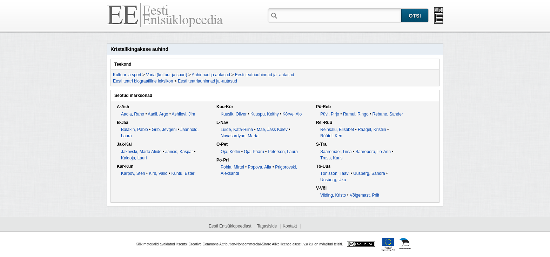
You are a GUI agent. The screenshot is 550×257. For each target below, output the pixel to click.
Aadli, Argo (158, 114)
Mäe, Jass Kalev (272, 129)
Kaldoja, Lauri (134, 158)
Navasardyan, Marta (240, 135)
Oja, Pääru (254, 151)
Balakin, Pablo (134, 129)
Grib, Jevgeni (164, 129)
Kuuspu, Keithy (264, 114)
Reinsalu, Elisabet (337, 129)
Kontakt (290, 226)
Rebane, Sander (387, 114)
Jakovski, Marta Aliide (141, 151)
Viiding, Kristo (333, 195)
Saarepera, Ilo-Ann (373, 151)
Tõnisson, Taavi (334, 173)
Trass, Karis (331, 158)
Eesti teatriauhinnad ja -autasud (264, 74)
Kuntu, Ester (182, 173)
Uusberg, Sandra (369, 173)
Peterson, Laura (282, 151)
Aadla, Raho (132, 114)
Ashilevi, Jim (183, 114)
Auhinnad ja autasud (211, 74)
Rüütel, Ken (331, 135)
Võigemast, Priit (364, 195)
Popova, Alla (259, 167)
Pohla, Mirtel (232, 167)
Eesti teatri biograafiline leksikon (143, 81)
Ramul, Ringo (356, 114)
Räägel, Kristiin (372, 129)
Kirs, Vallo (158, 173)
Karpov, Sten (133, 173)
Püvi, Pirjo (329, 114)
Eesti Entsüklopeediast (230, 226)
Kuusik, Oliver (234, 114)
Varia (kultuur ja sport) (166, 74)
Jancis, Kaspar (179, 151)
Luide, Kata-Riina (237, 129)
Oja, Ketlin (230, 151)
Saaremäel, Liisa (335, 151)
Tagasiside (267, 226)
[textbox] (340, 15)
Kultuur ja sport (127, 74)
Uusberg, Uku (333, 179)
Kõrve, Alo (292, 114)
